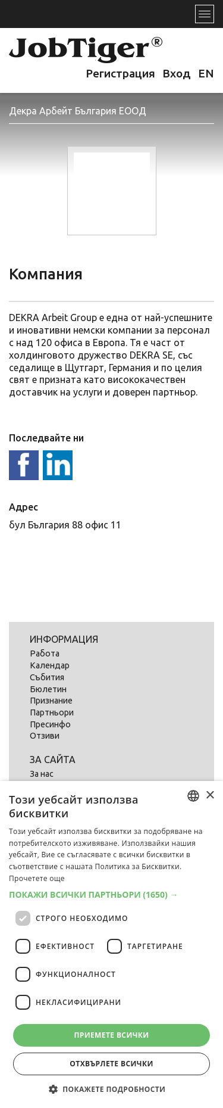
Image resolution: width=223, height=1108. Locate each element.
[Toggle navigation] (204, 14)
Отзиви (44, 735)
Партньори (52, 712)
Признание (51, 700)
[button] (111, 894)
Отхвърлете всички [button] (111, 1064)
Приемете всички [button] (111, 1035)
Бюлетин (48, 689)
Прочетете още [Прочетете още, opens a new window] (37, 878)
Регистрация (120, 73)
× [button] (209, 795)
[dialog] (111, 944)
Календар (50, 665)
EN (206, 73)
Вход (176, 73)
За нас (42, 774)
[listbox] (193, 796)
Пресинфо (50, 724)
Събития (47, 677)
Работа (44, 653)
